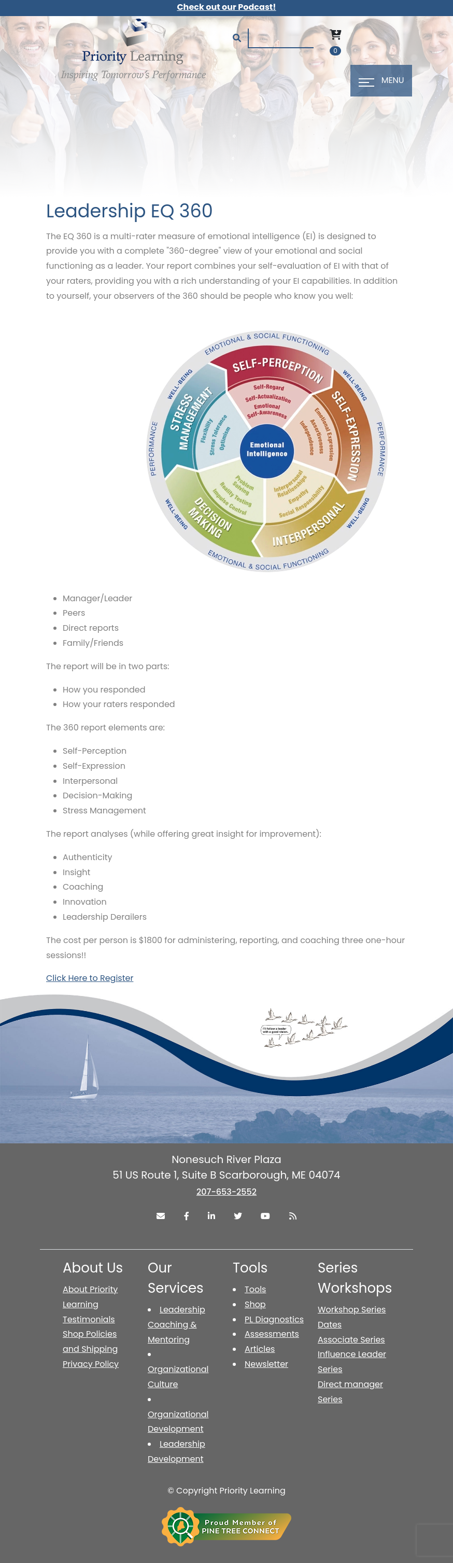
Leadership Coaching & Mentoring (176, 1325)
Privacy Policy (91, 1364)
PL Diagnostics (274, 1319)
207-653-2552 (226, 1192)
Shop (255, 1304)
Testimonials (89, 1319)
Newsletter (266, 1364)
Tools (255, 1289)
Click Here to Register (89, 978)
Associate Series (351, 1340)
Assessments (272, 1334)
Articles (260, 1349)
